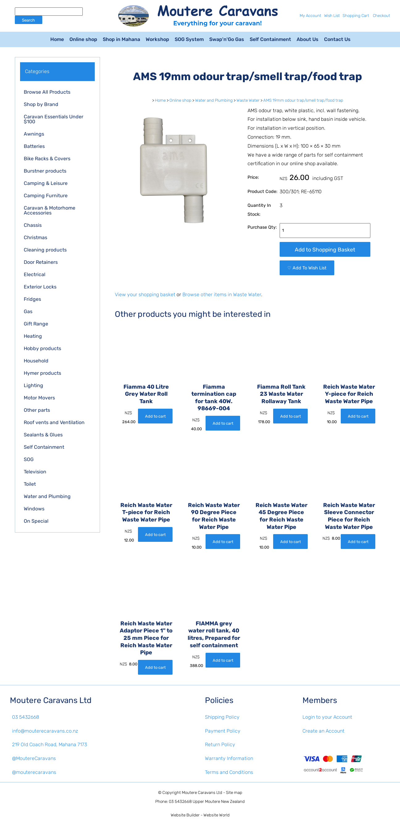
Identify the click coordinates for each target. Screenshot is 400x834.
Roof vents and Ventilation (54, 422)
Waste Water (248, 100)
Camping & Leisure (46, 183)
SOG (29, 459)
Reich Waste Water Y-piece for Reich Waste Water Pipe (349, 394)
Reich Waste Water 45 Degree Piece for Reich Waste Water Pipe (281, 516)
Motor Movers (39, 398)
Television (35, 472)
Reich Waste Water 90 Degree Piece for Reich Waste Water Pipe (214, 516)
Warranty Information (229, 758)
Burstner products (45, 171)
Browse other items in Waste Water (221, 294)
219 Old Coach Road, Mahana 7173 (49, 744)
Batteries (34, 146)
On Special (36, 521)
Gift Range (36, 324)
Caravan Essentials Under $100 (53, 119)
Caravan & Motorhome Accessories (49, 210)
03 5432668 (25, 717)
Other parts (37, 410)
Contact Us (337, 39)
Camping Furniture (46, 195)
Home (57, 39)
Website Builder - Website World (200, 815)
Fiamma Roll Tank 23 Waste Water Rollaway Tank (281, 394)
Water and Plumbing (47, 496)
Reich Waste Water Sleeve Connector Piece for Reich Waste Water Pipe (349, 516)
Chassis (33, 225)
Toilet (30, 484)
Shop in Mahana (121, 39)
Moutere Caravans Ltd (202, 792)
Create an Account (323, 731)
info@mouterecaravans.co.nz (45, 731)
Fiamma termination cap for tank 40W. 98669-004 (213, 397)
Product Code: (262, 191)
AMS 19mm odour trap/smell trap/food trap (303, 100)
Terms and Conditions (229, 772)
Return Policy (220, 744)
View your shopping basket (145, 294)
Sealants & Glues (43, 435)
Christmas (35, 237)
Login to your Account (327, 717)
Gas (28, 311)
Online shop (83, 39)
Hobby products (42, 348)
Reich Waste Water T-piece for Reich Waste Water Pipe (146, 512)
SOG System (189, 39)
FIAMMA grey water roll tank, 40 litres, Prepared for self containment (214, 634)
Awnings (34, 134)
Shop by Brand (41, 104)
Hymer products (42, 373)
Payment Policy (222, 731)
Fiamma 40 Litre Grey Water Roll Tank (146, 394)
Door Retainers (41, 262)
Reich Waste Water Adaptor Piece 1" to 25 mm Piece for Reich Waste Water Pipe (146, 638)
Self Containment (270, 39)
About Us (308, 39)
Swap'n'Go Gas (226, 39)
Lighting (33, 385)
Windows (34, 509)
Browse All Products (47, 92)
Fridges (32, 299)
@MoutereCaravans (34, 758)
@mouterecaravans (34, 772)
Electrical (34, 274)
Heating (33, 336)
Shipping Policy (222, 717)
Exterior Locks (40, 287)
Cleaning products (45, 250)
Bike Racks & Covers (47, 158)
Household (36, 361)
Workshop (157, 39)
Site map (234, 792)
